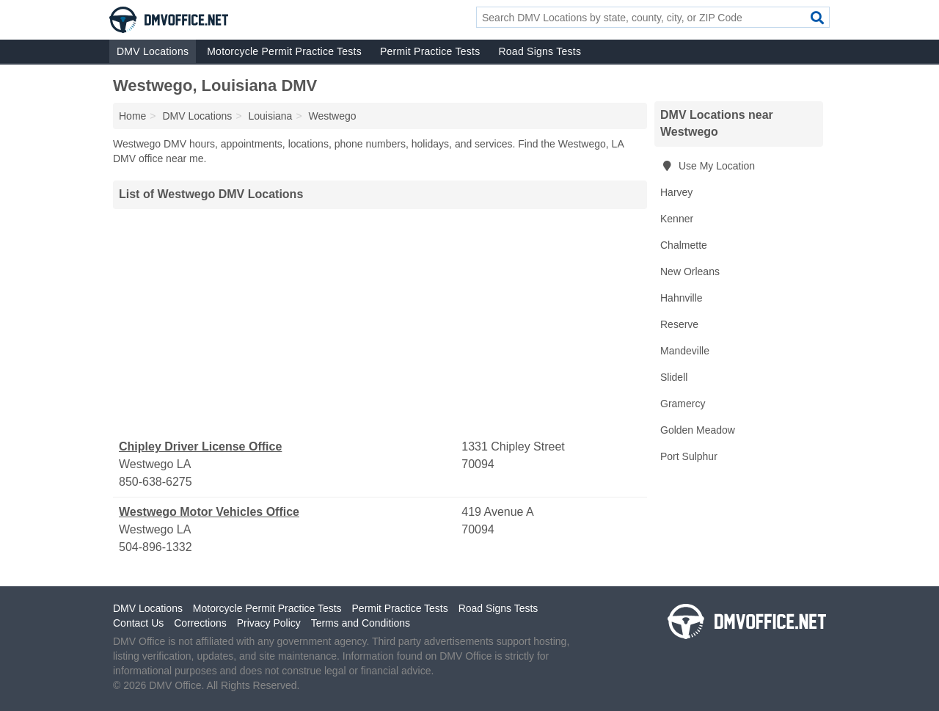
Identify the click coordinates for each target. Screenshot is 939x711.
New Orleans (690, 271)
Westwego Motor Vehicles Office (209, 512)
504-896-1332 (155, 547)
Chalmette (683, 245)
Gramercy (682, 403)
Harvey (676, 192)
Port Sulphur (688, 456)
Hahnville (681, 298)
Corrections (200, 623)
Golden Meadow (697, 430)
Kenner (676, 219)
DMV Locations (153, 51)
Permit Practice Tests (430, 51)
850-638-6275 (155, 481)
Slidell (673, 377)
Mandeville (684, 351)
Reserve (679, 324)
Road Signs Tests (539, 51)
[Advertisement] (380, 323)
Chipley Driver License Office (200, 446)
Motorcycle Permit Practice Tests (284, 51)
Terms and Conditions (360, 623)
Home (132, 116)
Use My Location (707, 166)
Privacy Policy (269, 623)
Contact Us (138, 623)
